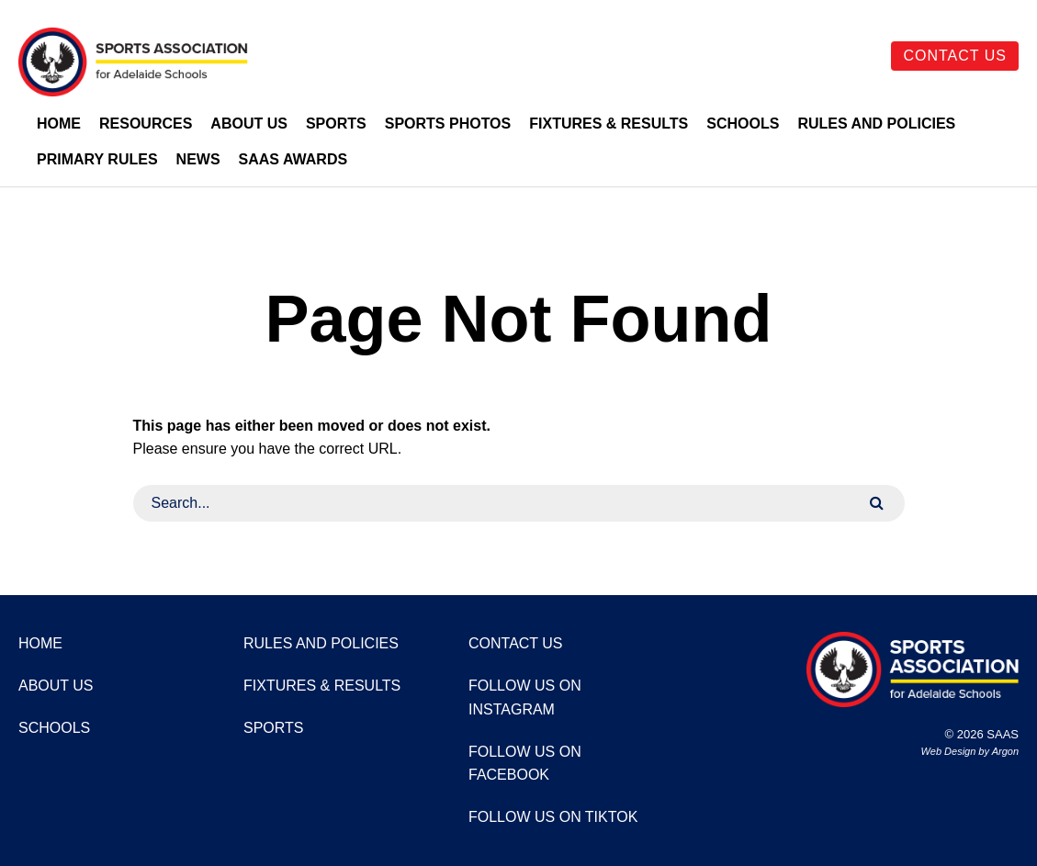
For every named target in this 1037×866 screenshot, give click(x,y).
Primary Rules (97, 159)
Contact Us (955, 55)
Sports (336, 123)
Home (59, 123)
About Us (248, 123)
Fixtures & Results (608, 123)
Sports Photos (448, 123)
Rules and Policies (876, 123)
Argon (1005, 751)
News (198, 159)
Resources (145, 123)
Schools (742, 123)
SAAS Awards (293, 159)
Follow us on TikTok (552, 817)
